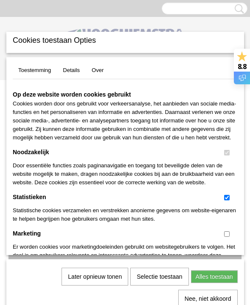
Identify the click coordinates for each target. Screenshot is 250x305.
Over (98, 70)
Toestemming (34, 70)
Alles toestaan (214, 182)
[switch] (227, 152)
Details (71, 70)
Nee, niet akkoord (208, 204)
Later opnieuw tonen (95, 182)
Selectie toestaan (159, 182)
